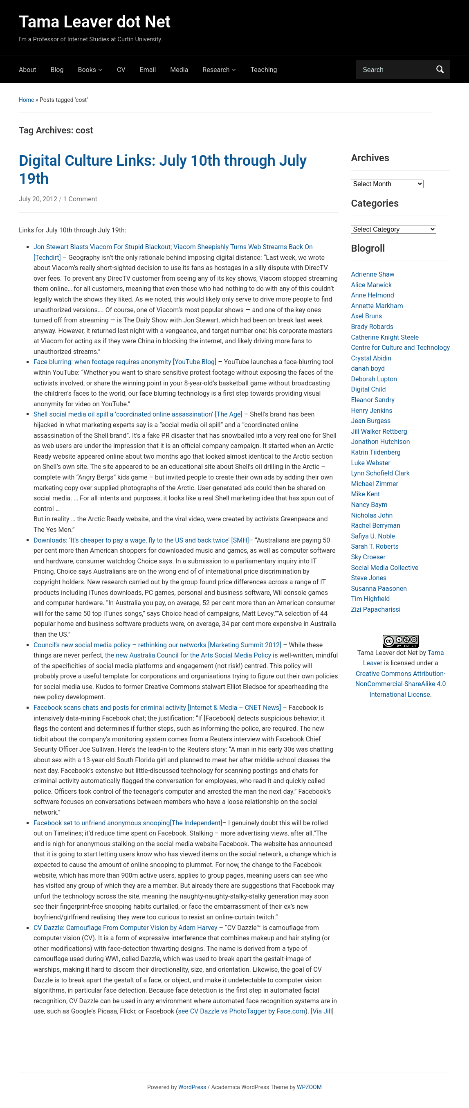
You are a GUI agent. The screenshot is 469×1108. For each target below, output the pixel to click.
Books (87, 70)
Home (26, 100)
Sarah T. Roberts (374, 546)
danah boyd (368, 368)
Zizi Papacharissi (375, 609)
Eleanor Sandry (373, 400)
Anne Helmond (372, 295)
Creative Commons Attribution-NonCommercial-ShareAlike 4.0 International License (400, 684)
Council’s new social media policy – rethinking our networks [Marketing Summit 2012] (157, 645)
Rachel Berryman (375, 525)
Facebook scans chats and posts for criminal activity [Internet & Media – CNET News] (157, 708)
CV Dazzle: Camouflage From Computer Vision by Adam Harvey (126, 928)
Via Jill (322, 1011)
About (27, 70)
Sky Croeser (368, 557)
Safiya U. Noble (373, 536)
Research (215, 70)
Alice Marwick (371, 285)
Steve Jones (368, 578)
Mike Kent (365, 494)
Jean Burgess (370, 421)
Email (148, 70)
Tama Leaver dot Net (95, 22)
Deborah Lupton (374, 379)
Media (179, 70)
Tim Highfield (370, 599)
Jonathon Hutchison (380, 442)
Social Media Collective (384, 568)
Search (440, 69)
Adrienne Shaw (372, 274)
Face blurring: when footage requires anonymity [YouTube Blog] (125, 362)
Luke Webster (370, 463)
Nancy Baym (369, 505)
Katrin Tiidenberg (375, 452)
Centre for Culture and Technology (400, 347)
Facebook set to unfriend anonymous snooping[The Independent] (128, 823)
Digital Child (368, 389)
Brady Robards (372, 327)
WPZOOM (309, 1087)
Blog (56, 70)
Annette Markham (377, 306)
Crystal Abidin (371, 358)
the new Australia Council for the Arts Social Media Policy (188, 655)
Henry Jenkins (371, 410)
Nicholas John (372, 515)
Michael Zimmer (374, 484)
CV (121, 70)
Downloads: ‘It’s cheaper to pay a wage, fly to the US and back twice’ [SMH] (141, 540)
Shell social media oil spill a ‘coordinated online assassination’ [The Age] (138, 414)
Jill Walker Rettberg (379, 431)
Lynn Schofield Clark (380, 473)
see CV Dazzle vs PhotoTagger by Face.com (241, 1011)
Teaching (264, 70)
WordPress (192, 1087)
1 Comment (80, 199)
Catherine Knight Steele (385, 337)
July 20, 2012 (39, 199)
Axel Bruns (366, 316)
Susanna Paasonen (379, 588)
